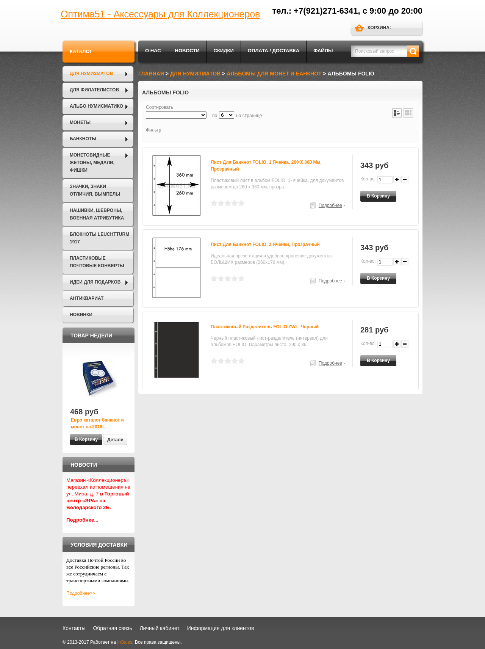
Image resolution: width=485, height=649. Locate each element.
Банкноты (83, 138)
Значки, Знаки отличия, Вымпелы (95, 190)
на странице (249, 115)
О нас (153, 50)
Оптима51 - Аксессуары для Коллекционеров (160, 14)
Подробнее (330, 205)
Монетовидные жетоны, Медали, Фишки (92, 162)
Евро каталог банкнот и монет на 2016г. (97, 423)
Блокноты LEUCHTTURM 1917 (99, 238)
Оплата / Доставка (273, 50)
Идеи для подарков (95, 282)
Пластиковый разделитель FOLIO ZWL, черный (265, 326)
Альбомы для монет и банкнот (274, 74)
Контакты (74, 628)
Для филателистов (94, 89)
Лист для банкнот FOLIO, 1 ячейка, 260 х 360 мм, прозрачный (266, 166)
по (214, 115)
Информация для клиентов (220, 628)
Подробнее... (82, 520)
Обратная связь (112, 628)
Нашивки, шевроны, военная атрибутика (97, 214)
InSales (124, 642)
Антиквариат (86, 298)
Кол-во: (368, 179)
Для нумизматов (91, 73)
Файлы (323, 50)
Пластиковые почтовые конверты (97, 262)
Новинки (81, 314)
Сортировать (159, 107)
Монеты (80, 122)
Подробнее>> (80, 593)
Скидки (224, 50)
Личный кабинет (159, 628)
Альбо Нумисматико (96, 106)
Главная (151, 74)
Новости (187, 50)
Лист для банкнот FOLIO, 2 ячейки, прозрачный (265, 244)
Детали (115, 439)
